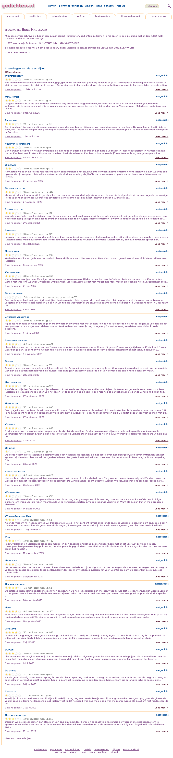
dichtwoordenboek (71, 5)
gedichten (35, 16)
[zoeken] (169, 5)
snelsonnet (13, 16)
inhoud (120, 5)
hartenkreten (102, 16)
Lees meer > (161, 89)
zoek (92, 752)
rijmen (52, 5)
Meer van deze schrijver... (19, 738)
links (99, 5)
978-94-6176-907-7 (21, 52)
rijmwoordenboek (130, 16)
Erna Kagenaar (13, 89)
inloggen (152, 6)
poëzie (81, 16)
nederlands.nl (158, 16)
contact (109, 5)
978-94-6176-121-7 (69, 43)
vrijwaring (60, 752)
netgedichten (59, 16)
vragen (89, 5)
